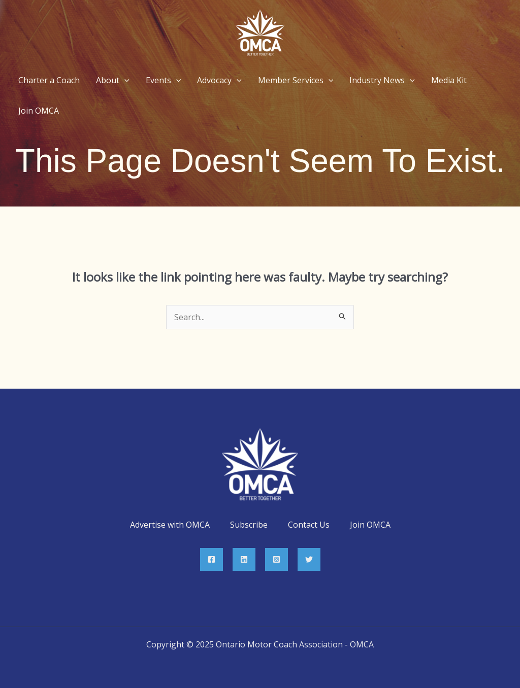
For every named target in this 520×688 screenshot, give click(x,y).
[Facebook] (211, 559)
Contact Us (309, 524)
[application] (124, 80)
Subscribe (249, 524)
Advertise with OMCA (170, 524)
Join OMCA (370, 524)
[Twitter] (309, 559)
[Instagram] (276, 559)
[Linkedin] (244, 559)
